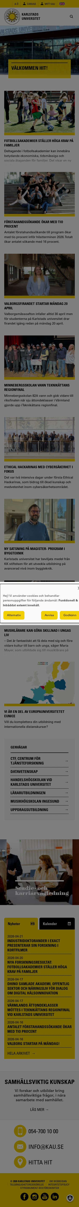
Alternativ (14, 615)
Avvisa (49, 615)
